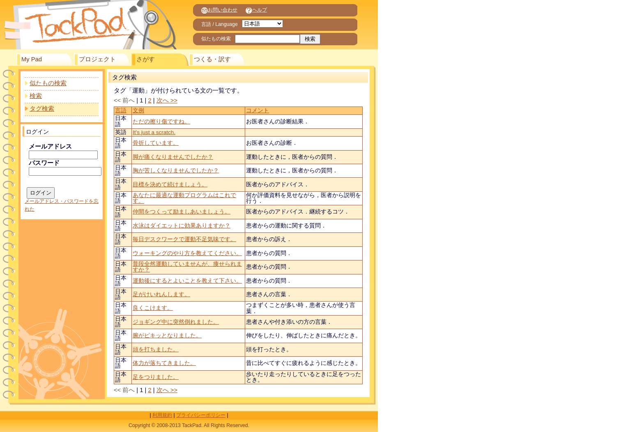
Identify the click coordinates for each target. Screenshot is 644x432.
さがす (145, 59)
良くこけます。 (153, 308)
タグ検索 (42, 108)
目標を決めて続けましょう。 (170, 184)
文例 (138, 110)
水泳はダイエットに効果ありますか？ (181, 226)
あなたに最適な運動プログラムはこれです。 (184, 198)
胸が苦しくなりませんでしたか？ (176, 170)
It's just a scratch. (154, 132)
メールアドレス (50, 146)
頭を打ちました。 (156, 349)
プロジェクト (97, 59)
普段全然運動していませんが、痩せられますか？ (187, 267)
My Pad (31, 59)
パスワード (44, 163)
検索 (36, 96)
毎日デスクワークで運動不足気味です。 (184, 239)
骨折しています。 (156, 143)
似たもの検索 (48, 83)
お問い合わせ (219, 10)
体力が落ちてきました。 (164, 363)
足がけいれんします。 (161, 294)
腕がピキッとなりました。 (167, 335)
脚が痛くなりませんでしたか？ (173, 157)
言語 (120, 110)
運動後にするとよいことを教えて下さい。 (187, 281)
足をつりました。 (156, 377)
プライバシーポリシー (200, 415)
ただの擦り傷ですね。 (161, 121)
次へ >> (166, 100)
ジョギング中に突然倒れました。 (176, 322)
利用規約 (162, 415)
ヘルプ (256, 10)
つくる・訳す (212, 59)
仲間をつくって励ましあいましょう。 (181, 212)
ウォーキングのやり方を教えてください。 (187, 253)
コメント (257, 110)
